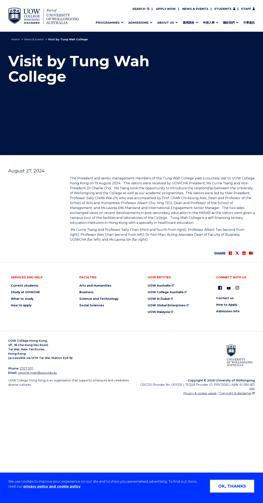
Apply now (166, 9)
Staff (246, 9)
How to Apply (226, 409)
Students (223, 9)
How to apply (21, 409)
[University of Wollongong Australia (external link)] (240, 459)
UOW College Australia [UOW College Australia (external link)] (165, 396)
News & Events (195, 9)
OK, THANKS (232, 486)
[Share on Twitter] (237, 357)
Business (86, 396)
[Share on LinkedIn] (244, 357)
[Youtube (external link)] (229, 392)
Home (15, 39)
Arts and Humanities (95, 389)
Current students (24, 389)
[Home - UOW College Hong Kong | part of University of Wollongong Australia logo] (43, 16)
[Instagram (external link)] (237, 392)
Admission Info (228, 415)
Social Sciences (91, 409)
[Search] (140, 9)
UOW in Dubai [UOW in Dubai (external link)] (159, 403)
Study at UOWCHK (25, 396)
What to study (22, 403)
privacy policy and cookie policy (52, 486)
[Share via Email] (251, 357)
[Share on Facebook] (230, 357)
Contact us (225, 402)
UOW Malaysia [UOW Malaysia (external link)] (159, 416)
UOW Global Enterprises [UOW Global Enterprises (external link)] (167, 409)
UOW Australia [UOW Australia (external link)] (159, 389)
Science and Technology (98, 403)
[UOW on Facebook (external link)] (220, 392)
